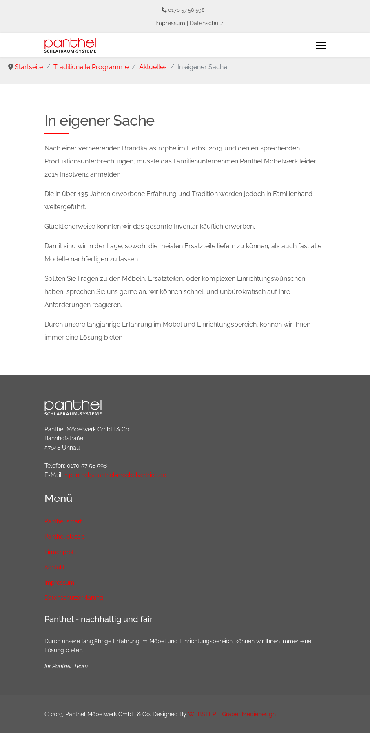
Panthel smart (63, 521)
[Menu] (321, 45)
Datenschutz (206, 23)
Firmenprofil (60, 552)
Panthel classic (64, 536)
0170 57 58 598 (186, 10)
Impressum (170, 23)
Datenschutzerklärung (73, 597)
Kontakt (54, 567)
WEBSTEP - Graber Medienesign (232, 714)
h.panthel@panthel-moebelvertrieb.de (115, 475)
